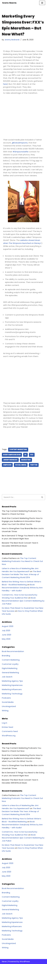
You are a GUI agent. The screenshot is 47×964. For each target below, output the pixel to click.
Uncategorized (9, 706)
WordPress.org (8, 735)
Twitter (33, 465)
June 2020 (6, 634)
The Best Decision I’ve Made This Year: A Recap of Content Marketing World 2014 (21, 574)
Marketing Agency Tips (12, 681)
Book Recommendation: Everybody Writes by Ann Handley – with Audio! (22, 587)
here (5, 84)
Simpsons (7, 465)
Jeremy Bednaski (10, 460)
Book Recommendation (13, 651)
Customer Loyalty (10, 664)
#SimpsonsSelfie (20, 151)
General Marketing (10, 672)
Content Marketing (18, 449)
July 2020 (6, 630)
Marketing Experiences (12, 685)
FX (25, 455)
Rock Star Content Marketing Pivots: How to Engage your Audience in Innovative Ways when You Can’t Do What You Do (22, 521)
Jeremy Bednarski (12, 40)
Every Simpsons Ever (12, 455)
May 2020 (6, 639)
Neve (4, 961)
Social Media (20, 465)
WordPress (25, 961)
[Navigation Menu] (42, 3)
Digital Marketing (9, 668)
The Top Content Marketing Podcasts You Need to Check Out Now (22, 561)
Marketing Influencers (12, 689)
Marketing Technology (12, 693)
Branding (6, 655)
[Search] (20, 497)
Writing (5, 710)
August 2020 (7, 626)
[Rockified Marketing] (9, 3)
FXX (31, 455)
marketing (26, 460)
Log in (4, 723)
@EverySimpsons (20, 142)
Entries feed (7, 727)
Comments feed (10, 731)
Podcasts (6, 698)
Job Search (7, 676)
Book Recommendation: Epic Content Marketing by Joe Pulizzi (23, 600)
